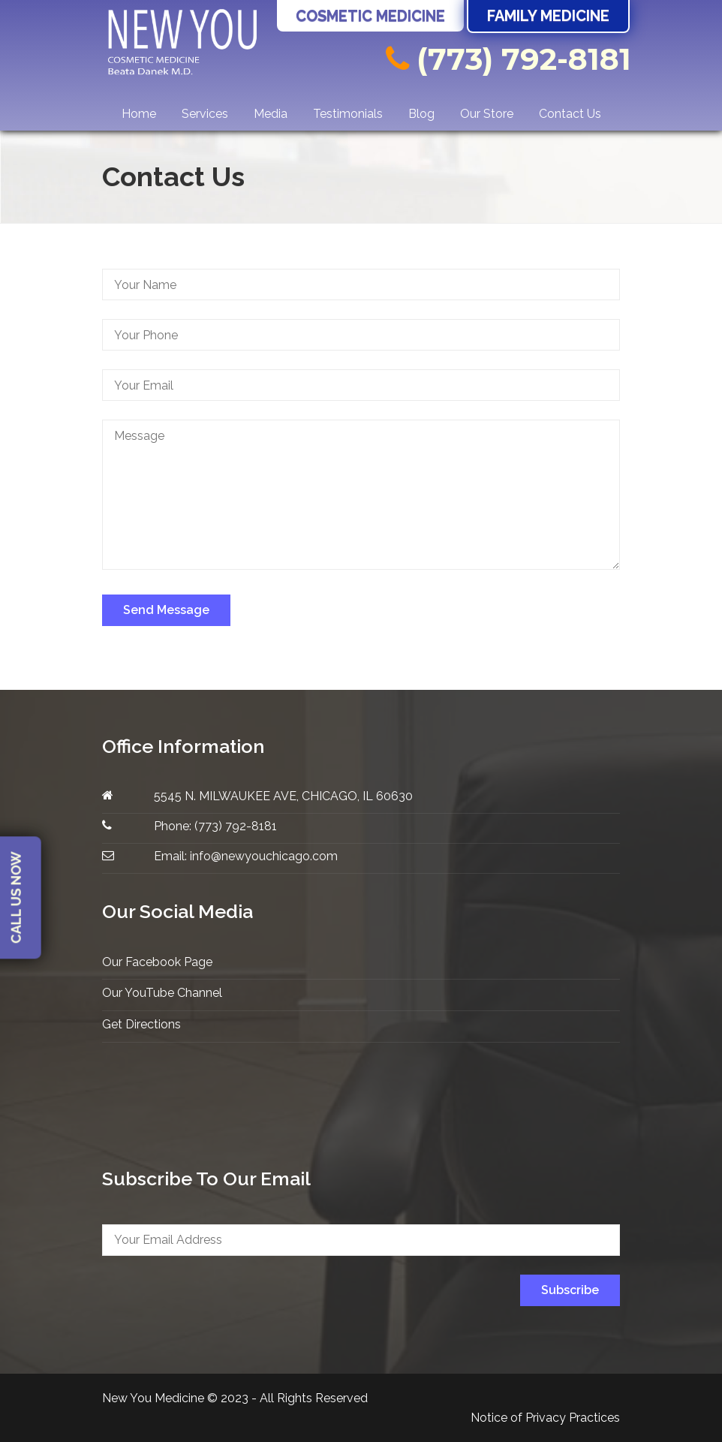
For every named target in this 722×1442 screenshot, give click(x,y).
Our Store (486, 114)
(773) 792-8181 (508, 59)
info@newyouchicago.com (264, 856)
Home (139, 114)
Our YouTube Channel (162, 993)
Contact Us (570, 114)
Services (205, 114)
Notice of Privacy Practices (545, 1417)
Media (270, 114)
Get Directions (141, 1024)
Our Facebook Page (157, 962)
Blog (421, 114)
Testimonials (348, 114)
